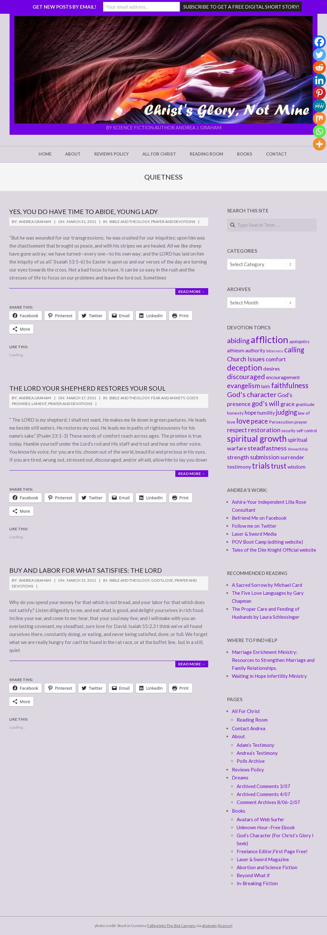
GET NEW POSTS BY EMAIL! (64, 7)
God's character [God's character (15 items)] (252, 394)
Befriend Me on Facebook (259, 518)
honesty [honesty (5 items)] (235, 413)
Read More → (191, 291)
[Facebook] (319, 41)
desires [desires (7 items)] (271, 368)
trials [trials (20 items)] (261, 465)
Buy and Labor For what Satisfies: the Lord (85, 570)
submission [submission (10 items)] (264, 457)
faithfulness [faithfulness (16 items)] (289, 385)
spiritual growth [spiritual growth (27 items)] (257, 438)
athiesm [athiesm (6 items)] (235, 350)
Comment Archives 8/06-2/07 (268, 802)
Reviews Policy (248, 769)
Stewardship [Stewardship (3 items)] (298, 449)
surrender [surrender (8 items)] (292, 457)
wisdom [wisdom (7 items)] (296, 467)
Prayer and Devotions (173, 221)
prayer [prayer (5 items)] (300, 422)
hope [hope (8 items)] (250, 412)
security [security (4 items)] (288, 430)
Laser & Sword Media (254, 534)
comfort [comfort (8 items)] (276, 359)
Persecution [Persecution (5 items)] (281, 422)
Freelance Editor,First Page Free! (272, 851)
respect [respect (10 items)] (237, 429)
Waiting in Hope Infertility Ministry (269, 676)
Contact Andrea (248, 728)
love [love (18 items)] (243, 420)
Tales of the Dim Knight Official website (274, 550)
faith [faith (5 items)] (265, 386)
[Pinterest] (319, 93)
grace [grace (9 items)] (287, 403)
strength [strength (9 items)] (238, 457)
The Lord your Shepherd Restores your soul (87, 388)
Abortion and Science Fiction (267, 867)
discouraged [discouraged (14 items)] (246, 376)
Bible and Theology (129, 221)
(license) (224, 925)
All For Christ (246, 711)
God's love (162, 580)
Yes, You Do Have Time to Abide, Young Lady (83, 211)
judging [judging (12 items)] (286, 412)
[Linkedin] (319, 80)
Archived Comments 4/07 (263, 794)
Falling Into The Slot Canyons (171, 925)
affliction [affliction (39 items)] (269, 339)
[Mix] (319, 118)
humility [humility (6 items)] (266, 413)
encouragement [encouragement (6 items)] (283, 377)
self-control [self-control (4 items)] (306, 430)
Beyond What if (253, 875)
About (238, 736)
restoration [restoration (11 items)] (264, 429)
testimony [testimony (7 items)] (239, 467)
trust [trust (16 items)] (278, 466)
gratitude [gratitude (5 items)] (305, 404)
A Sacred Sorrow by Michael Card (267, 585)
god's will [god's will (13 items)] (265, 403)
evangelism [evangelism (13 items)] (243, 385)
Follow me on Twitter (254, 526)
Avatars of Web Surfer (260, 819)
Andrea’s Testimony (257, 753)
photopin (209, 925)
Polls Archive (251, 761)
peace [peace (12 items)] (259, 421)
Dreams (240, 777)
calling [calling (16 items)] (294, 349)
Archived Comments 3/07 (263, 786)
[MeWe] (319, 105)
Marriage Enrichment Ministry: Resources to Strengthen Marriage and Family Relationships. (273, 660)
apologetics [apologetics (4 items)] (299, 341)
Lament (39, 403)
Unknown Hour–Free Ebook (266, 827)
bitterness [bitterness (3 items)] (274, 351)
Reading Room (252, 720)
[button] (163, 70)
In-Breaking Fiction (257, 883)
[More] (319, 144)
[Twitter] (319, 54)
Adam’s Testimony (255, 745)
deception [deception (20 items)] (244, 367)
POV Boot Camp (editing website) (267, 542)
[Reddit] (319, 67)
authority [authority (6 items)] (255, 350)
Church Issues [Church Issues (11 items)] (246, 359)
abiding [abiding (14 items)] (238, 340)
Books (238, 811)
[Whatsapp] (319, 131)
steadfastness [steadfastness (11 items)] (267, 448)
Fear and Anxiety (168, 397)
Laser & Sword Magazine (263, 859)
